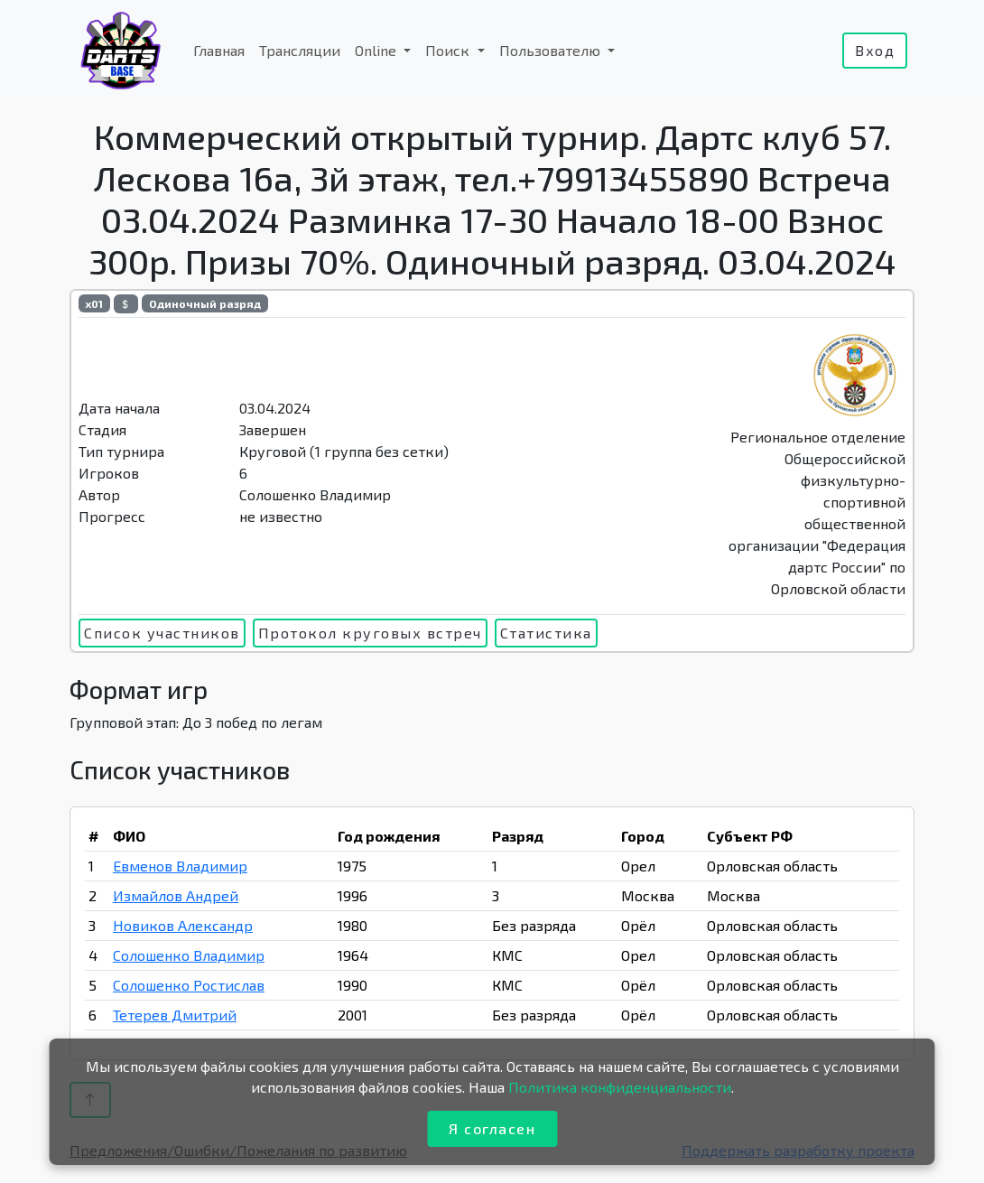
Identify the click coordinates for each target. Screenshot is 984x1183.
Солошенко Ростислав (189, 984)
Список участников (162, 632)
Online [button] (377, 50)
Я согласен (492, 1128)
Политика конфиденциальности (619, 1086)
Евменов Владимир (180, 865)
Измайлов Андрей (175, 895)
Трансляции (299, 50)
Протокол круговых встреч (370, 632)
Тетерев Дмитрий (175, 1014)
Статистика (546, 632)
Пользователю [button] (551, 50)
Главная (219, 50)
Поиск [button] (449, 50)
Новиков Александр (183, 925)
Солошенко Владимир (189, 955)
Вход (875, 50)
